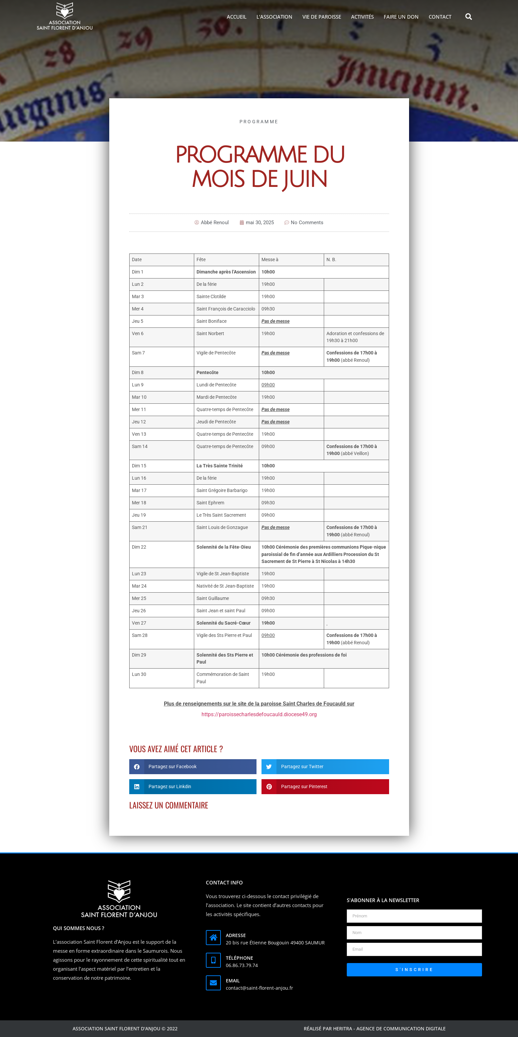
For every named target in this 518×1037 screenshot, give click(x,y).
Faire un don (401, 16)
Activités (362, 16)
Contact (440, 16)
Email (233, 980)
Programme (259, 121)
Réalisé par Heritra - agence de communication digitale (375, 1028)
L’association (274, 16)
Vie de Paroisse (321, 16)
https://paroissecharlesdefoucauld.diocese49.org (259, 714)
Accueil (237, 16)
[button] (468, 16)
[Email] (213, 982)
